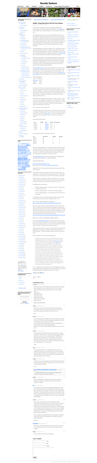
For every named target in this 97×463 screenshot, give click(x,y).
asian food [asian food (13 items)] (24, 143)
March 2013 (21, 203)
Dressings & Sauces (25, 58)
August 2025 (21, 175)
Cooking (21, 36)
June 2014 (21, 198)
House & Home (21, 80)
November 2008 (22, 237)
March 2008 (21, 252)
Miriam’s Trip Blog (71, 23)
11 (64, 423)
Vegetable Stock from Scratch (73, 48)
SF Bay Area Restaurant (26, 77)
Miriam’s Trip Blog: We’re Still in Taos (41, 19)
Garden (21, 51)
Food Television (24, 41)
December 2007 (21, 257)
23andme (61, 29)
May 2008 (21, 248)
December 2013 (21, 200)
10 (64, 399)
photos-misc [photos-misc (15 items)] (21, 162)
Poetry (21, 136)
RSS (77, 6)
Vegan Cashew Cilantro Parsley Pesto (57, 19)
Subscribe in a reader (22, 287)
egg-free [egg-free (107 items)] (24, 147)
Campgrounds (22, 126)
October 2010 (21, 212)
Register (20, 276)
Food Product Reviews (24, 46)
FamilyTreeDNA (62, 53)
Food (20, 33)
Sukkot (21, 120)
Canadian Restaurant (25, 71)
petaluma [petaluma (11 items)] (24, 156)
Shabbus (21, 118)
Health (21, 28)
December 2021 (21, 184)
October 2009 (21, 223)
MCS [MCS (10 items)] (19, 154)
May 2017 (21, 196)
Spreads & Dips (24, 67)
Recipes (21, 55)
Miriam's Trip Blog (22, 85)
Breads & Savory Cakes (26, 48)
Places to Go (21, 87)
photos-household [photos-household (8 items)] (25, 160)
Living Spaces (22, 99)
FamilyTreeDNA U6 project (44, 220)
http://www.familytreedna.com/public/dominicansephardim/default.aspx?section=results (49, 215)
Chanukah (22, 109)
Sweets (23, 49)
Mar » (22, 270)
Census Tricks (70, 38)
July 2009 (20, 228)
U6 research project (57, 241)
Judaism (21, 114)
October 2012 (21, 205)
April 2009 (21, 232)
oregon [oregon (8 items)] (26, 155)
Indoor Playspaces (23, 95)
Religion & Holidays (22, 108)
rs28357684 (35, 80)
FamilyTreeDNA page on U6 (39, 67)
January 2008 (21, 255)
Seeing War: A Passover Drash (73, 34)
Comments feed (21, 282)
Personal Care (22, 83)
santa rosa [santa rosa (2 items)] (23, 165)
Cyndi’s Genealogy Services (61, 6)
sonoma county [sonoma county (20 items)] (25, 166)
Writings (20, 135)
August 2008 (21, 243)
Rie (33, 385)
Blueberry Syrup (70, 52)
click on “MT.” (47, 113)
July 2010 (20, 218)
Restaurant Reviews (23, 70)
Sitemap (41, 6)
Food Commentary (23, 40)
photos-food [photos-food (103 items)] (22, 159)
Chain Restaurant (25, 73)
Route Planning (23, 130)
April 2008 (21, 250)
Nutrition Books (23, 25)
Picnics (21, 104)
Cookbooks (22, 23)
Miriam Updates (23, 30)
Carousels (22, 88)
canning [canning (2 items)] (19, 145)
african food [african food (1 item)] (19, 143)
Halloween (22, 111)
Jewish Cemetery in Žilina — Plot (73, 59)
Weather (20, 132)
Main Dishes (24, 61)
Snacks (23, 63)
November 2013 (22, 202)
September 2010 (22, 214)
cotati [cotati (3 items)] (25, 145)
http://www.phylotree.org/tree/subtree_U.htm (41, 163)
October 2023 (21, 178)
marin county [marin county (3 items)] (29, 152)
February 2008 (21, 253)
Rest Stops (22, 128)
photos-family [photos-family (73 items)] (23, 158)
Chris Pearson (77, 461)
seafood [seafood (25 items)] (27, 165)
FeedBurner (27, 303)
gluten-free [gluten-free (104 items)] (22, 149)
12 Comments (45, 24)
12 (64, 431)
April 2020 (21, 189)
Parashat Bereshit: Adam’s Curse (73, 36)
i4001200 (47, 123)
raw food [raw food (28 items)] (24, 163)
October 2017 (21, 195)
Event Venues (22, 90)
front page (20, 6)
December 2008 (21, 236)
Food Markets (22, 45)
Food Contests (22, 43)
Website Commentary (22, 133)
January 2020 (21, 191)
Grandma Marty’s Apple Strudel (73, 43)
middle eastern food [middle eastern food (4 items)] (24, 154)
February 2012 (21, 211)
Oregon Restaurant (25, 75)
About (27, 6)
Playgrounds (22, 106)
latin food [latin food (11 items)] (26, 151)
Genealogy (21, 79)
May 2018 (21, 193)
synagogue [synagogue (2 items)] (19, 168)
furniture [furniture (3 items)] (26, 148)
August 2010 (21, 216)
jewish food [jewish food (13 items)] (21, 151)
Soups (23, 65)
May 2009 (21, 230)
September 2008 (22, 241)
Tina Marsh (35, 423)
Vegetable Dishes (25, 68)
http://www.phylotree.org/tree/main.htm (50, 165)
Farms (21, 93)
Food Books (22, 38)
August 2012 (21, 209)
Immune (69, 105)
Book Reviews (21, 22)
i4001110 (46, 125)
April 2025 (21, 177)
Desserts (23, 56)
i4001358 (47, 127)
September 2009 (22, 225)
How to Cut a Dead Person (72, 46)
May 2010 (21, 221)
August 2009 (21, 227)
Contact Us (49, 6)
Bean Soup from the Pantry (72, 50)
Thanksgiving (22, 121)
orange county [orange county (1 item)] (23, 155)
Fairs (21, 92)
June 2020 (21, 187)
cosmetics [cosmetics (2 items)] (22, 145)
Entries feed (21, 280)
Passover (21, 116)
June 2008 (21, 246)
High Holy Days (23, 112)
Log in (20, 278)
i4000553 (47, 128)
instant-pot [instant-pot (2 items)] (28, 149)
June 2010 (21, 220)
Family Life (21, 27)
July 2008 (20, 245)
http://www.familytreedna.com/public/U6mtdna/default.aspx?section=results (47, 203)
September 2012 (22, 207)
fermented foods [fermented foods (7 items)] (21, 148)
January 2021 (21, 186)
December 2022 (21, 180)
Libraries (21, 97)
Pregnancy (22, 31)
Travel (20, 125)
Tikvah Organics (70, 107)
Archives (34, 6)
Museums (22, 101)
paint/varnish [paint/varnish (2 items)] (20, 156)
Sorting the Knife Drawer (72, 45)
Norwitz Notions (48, 3)
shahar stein (70, 97)
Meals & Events (23, 53)
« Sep (19, 270)
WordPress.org (21, 284)
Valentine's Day (23, 123)
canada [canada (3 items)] (28, 143)
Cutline (73, 461)
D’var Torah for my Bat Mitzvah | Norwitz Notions (45, 369)
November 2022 (22, 182)
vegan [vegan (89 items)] (23, 168)
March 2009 (21, 234)
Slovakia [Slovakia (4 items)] (19, 166)
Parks (21, 102)
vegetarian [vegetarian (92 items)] (22, 169)
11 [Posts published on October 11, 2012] (22, 265)
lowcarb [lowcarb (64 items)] (23, 152)
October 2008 (21, 239)
